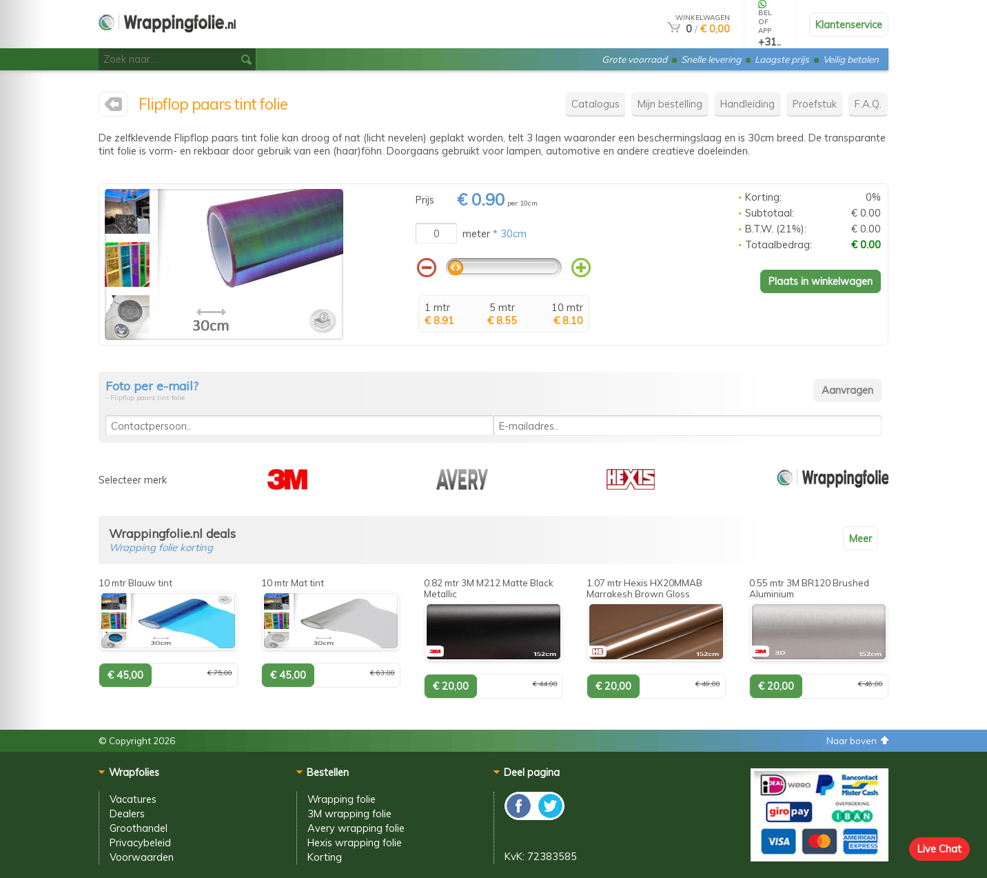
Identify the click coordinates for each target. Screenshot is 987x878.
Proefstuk (815, 103)
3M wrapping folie (349, 813)
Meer (860, 538)
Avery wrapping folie (356, 828)
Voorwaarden (142, 857)
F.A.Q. (868, 103)
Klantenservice (848, 24)
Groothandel (138, 828)
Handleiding (747, 103)
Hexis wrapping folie (354, 842)
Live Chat (939, 848)
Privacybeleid (140, 842)
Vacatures (133, 799)
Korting (324, 857)
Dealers (127, 813)
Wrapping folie (341, 799)
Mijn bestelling (670, 103)
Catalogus (595, 103)
